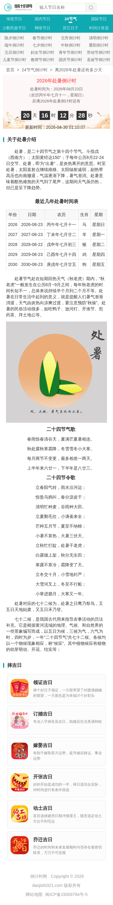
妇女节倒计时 (42, 52)
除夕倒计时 (14, 38)
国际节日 (99, 19)
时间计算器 (99, 28)
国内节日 (42, 19)
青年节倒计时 (70, 52)
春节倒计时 (42, 38)
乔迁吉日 (42, 839)
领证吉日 (42, 682)
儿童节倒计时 (14, 59)
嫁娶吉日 (42, 745)
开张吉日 (42, 776)
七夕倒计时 (42, 45)
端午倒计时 (14, 45)
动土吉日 (42, 808)
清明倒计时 (98, 38)
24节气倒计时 (35, 69)
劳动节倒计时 (98, 52)
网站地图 (34, 894)
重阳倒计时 (98, 45)
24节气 (70, 19)
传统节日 (14, 19)
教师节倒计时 (42, 59)
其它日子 (70, 28)
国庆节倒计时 (70, 59)
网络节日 (42, 28)
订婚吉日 (42, 713)
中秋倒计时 (70, 45)
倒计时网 (38, 876)
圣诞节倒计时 (98, 59)
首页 (10, 69)
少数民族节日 (14, 28)
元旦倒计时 (14, 52)
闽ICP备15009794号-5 (66, 894)
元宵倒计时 (70, 38)
